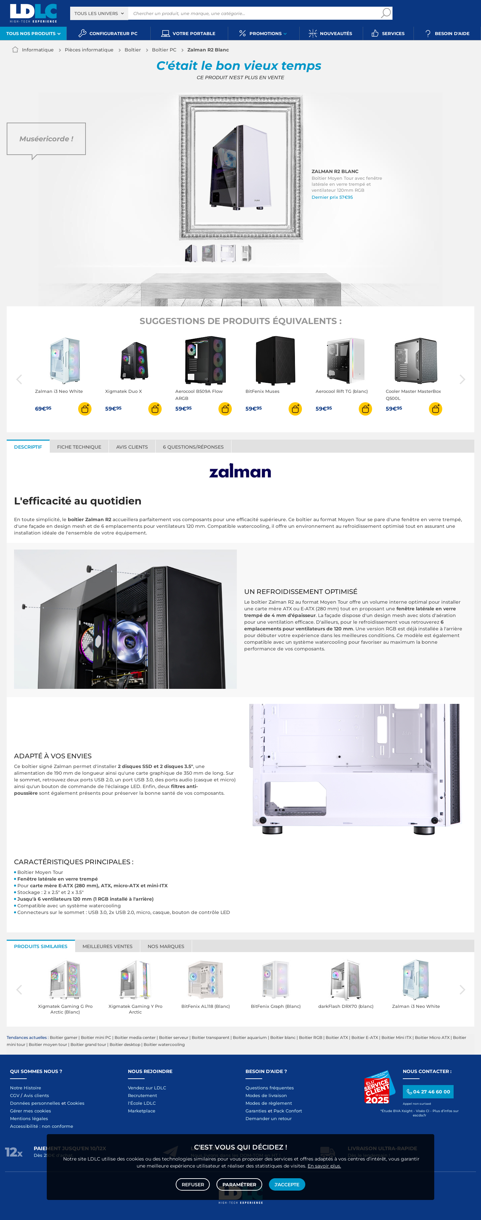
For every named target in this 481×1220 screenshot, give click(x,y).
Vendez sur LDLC (147, 1087)
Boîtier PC (164, 50)
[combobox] (99, 13)
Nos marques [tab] (166, 946)
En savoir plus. (324, 1165)
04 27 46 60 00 (428, 1091)
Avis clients (132, 447)
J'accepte (286, 1184)
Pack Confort (288, 1110)
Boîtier (133, 50)
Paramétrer (239, 1184)
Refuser (193, 1184)
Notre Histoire (25, 1087)
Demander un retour (269, 1118)
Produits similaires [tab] (40, 946)
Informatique (38, 50)
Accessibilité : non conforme (41, 1126)
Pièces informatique (89, 50)
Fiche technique (79, 447)
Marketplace (141, 1110)
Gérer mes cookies (30, 1110)
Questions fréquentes (270, 1087)
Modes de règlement (269, 1103)
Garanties (256, 1110)
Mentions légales (29, 1118)
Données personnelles (35, 1103)
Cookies (76, 1103)
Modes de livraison (266, 1095)
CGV (14, 1095)
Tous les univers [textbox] (96, 13)
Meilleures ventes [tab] (108, 946)
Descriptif (28, 447)
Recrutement (142, 1095)
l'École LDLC (142, 1103)
